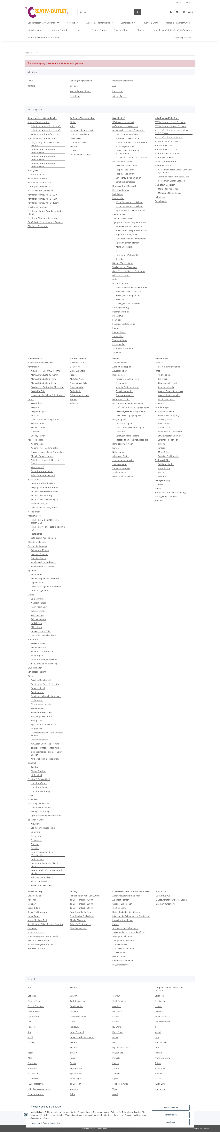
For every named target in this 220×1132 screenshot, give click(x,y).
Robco (158, 1063)
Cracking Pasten (165, 419)
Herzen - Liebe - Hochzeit (82, 130)
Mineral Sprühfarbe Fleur (43, 483)
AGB (114, 86)
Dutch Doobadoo (78, 1016)
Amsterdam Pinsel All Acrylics (45, 684)
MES (114, 1042)
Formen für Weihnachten (127, 255)
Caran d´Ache (34, 1001)
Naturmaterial (76, 387)
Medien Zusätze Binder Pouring (42, 663)
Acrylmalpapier (119, 362)
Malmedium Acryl (36, 174)
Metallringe (117, 194)
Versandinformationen (80, 91)
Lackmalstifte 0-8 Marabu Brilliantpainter (43, 151)
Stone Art (32, 903)
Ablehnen (170, 1122)
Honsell (31, 1027)
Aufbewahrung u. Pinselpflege (45, 759)
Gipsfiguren (33, 170)
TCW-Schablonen (36, 1083)
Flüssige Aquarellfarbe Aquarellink (47, 452)
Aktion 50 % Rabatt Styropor (129, 226)
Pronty (115, 924)
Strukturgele (37, 655)
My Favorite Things (121, 1047)
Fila (29, 1021)
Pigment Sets (37, 582)
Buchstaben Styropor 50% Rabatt (131, 230)
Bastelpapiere (118, 375)
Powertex (32, 899)
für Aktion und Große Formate (45, 743)
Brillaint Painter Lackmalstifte (41, 138)
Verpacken (117, 352)
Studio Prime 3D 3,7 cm (166, 149)
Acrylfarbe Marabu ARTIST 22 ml (43, 194)
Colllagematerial (38, 619)
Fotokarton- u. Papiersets (127, 379)
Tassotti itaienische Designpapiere (132, 439)
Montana (74, 1047)
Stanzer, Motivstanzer (122, 218)
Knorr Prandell (77, 1032)
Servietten (120, 431)
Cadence (32, 995)
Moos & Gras (164, 452)
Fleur (72, 1021)
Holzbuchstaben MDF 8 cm (128, 291)
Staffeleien (33, 799)
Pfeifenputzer (118, 214)
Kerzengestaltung (120, 190)
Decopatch (117, 1011)
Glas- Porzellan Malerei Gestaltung (128, 271)
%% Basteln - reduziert (123, 122)
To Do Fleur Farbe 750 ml (81, 908)
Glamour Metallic (166, 387)
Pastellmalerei (34, 515)
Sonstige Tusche (38, 558)
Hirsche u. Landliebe (79, 134)
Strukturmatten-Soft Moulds (44, 659)
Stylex (115, 1078)
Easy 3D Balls (34, 908)
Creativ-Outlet (76, 1006)
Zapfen (73, 399)
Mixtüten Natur (77, 379)
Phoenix (158, 1052)
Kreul (30, 1037)
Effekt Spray (36, 627)
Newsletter (75, 96)
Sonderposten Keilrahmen (167, 153)
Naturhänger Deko (78, 383)
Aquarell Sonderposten (38, 122)
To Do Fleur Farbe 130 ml (81, 899)
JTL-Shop (205, 1128)
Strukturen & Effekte (164, 411)
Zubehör (74, 403)
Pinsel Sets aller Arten (41, 712)
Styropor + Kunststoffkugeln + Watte (129, 222)
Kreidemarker (118, 344)
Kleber (158, 488)
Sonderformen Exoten (165, 157)
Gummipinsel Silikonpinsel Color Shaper (46, 753)
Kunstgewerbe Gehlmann (82, 1037)
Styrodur (120, 259)
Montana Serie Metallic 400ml (45, 491)
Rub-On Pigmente (39, 590)
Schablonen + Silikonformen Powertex (45, 924)
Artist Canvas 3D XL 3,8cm (167, 141)
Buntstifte (35, 832)
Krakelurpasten (38, 643)
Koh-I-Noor (117, 1032)
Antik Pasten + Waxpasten (170, 431)
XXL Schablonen (119, 952)
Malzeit (31, 1042)
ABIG (30, 987)
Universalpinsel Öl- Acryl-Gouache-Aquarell (47, 734)
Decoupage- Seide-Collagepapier (127, 403)
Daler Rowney (34, 1011)
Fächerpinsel (37, 700)
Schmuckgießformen (125, 146)
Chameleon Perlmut (167, 383)
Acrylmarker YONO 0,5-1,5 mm (45, 370)
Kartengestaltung (120, 307)
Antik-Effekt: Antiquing (168, 415)
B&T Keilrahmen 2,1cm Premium (170, 122)
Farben (31, 399)
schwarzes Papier (120, 456)
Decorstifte (36, 836)
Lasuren (162, 476)
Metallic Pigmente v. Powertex (45, 578)
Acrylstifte (35, 823)
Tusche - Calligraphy (37, 546)
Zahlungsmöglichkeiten (81, 80)
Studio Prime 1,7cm (164, 145)
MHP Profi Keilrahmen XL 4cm (169, 137)
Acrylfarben (36, 403)
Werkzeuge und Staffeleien (40, 190)
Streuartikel (117, 336)
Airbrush (35, 415)
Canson (73, 995)
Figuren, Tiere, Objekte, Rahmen (131, 210)
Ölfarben (35, 431)
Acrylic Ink (36, 407)
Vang (114, 1089)
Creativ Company (36, 1006)
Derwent (159, 1011)
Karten (115, 448)
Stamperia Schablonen (123, 940)
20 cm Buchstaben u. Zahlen (129, 206)
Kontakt (189, 2)
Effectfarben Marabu (37, 207)
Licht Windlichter (78, 142)
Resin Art (159, 362)
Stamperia (159, 1073)
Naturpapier (118, 452)
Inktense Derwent (39, 554)
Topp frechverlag (120, 1083)
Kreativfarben (37, 423)
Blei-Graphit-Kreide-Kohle (43, 828)
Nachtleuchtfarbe (39, 602)
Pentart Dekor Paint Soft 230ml (84, 895)
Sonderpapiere (119, 464)
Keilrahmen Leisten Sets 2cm (171, 180)
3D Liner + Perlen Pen (168, 439)
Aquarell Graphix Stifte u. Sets (45, 134)
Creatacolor (160, 1001)
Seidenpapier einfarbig (123, 460)
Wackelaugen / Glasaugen (124, 267)
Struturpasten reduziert (39, 186)
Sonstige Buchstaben (126, 182)
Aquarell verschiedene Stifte (44, 448)
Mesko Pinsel (161, 1042)
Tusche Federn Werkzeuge (43, 562)
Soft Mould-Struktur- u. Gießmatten (132, 157)
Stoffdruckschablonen (122, 960)
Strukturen (33, 639)
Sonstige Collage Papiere (127, 435)
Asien (72, 126)
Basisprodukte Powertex (39, 940)
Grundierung (164, 468)
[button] (171, 12)
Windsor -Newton (36, 1094)
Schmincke (33, 1073)
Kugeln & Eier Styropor (126, 234)
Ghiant (115, 1021)
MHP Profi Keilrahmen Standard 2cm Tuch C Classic (172, 131)
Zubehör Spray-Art (39, 503)
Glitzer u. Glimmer (121, 275)
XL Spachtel (36, 775)
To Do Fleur (75, 1083)
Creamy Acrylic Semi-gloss (170, 391)
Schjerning (160, 1068)
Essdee (115, 1016)
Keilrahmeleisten (163, 165)
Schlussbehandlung (37, 671)
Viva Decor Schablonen (123, 948)
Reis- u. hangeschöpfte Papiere (130, 427)
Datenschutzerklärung (52, 1123)
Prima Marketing (162, 1058)
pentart (73, 1052)
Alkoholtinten (34, 511)
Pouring (161, 444)
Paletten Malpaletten (41, 807)
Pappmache (117, 198)
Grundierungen (35, 667)
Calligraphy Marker (40, 550)
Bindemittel (36, 574)
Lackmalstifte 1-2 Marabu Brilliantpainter (43, 158)
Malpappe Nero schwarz (169, 193)
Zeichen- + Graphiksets (42, 877)
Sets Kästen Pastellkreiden (43, 538)
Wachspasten (37, 615)
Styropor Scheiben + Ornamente (131, 238)
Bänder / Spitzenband (122, 263)
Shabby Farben (38, 435)
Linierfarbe (163, 379)
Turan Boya (160, 1083)
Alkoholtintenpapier (121, 366)
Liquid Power (34, 916)
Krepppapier (122, 383)
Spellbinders (76, 1073)
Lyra (157, 1037)
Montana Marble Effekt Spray (44, 499)
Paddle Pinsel (37, 708)
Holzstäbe (120, 299)
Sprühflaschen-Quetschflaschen (46, 815)
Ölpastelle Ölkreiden (37, 542)
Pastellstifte (36, 533)
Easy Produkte (34, 895)
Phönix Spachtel (38, 771)
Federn (115, 279)
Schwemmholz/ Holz (79, 395)
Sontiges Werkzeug (40, 811)
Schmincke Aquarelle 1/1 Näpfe (46, 130)
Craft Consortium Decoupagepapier (132, 407)
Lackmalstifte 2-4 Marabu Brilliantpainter (43, 165)
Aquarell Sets (37, 444)
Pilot (30, 1058)
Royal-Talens (76, 1068)
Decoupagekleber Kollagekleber (130, 411)
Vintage (161, 448)
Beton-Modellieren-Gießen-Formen (128, 130)
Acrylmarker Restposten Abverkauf (47, 387)
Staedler (116, 1073)
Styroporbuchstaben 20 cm (128, 177)
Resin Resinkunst (39, 607)
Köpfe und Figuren (36, 932)
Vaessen (74, 1089)
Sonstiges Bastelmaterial (124, 324)
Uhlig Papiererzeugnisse (39, 1089)
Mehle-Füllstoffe (38, 647)
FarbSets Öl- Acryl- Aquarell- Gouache (45, 222)
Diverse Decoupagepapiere (128, 415)
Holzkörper (160, 197)
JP (155, 1027)
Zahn (72, 1094)
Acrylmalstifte (34, 366)
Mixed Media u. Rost (37, 920)
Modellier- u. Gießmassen (128, 138)
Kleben (31, 795)
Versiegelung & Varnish (166, 496)
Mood (115, 1094)
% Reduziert (161, 891)
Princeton (32, 1063)
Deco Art (74, 1011)
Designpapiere (119, 419)
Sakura (115, 1068)
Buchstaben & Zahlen (122, 161)
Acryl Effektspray (39, 411)
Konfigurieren (171, 1115)
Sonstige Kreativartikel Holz (128, 303)
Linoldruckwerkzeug (40, 791)
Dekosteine (75, 366)
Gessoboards (161, 201)
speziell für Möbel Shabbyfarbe (46, 747)
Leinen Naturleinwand (165, 161)
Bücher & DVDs (163, 895)
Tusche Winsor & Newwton (43, 566)
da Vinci (158, 1006)
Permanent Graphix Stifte (39, 182)
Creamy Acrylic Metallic (169, 395)
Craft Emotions (119, 908)
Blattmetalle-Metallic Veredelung (170, 492)
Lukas (115, 1037)
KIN (29, 1032)
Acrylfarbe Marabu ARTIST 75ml (43, 198)
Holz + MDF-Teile (120, 283)
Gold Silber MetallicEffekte (43, 635)
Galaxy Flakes (164, 427)
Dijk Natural (33, 1016)
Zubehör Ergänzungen (80, 924)
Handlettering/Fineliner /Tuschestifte (42, 853)
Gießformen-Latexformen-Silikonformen (128, 152)
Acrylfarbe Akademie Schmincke (43, 218)
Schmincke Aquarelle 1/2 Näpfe (46, 126)
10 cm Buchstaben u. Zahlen (129, 202)
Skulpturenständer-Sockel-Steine (171, 899)
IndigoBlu (74, 1027)
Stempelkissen (119, 332)
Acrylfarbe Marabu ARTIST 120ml (43, 203)
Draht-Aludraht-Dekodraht (124, 186)
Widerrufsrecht (119, 96)
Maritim (73, 146)
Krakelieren (36, 623)
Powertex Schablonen (122, 920)
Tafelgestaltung (119, 340)
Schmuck (116, 320)
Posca (72, 1058)
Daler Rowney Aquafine (42, 471)
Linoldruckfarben (39, 783)
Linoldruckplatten (39, 787)
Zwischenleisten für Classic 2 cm (173, 176)
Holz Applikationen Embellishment (132, 287)
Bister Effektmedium (37, 912)
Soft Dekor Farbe (166, 464)
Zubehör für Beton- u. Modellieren (132, 142)
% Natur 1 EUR (77, 362)
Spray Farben (34, 479)
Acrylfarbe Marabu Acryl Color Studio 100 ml (45, 212)
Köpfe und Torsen (124, 246)
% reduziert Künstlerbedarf (40, 362)
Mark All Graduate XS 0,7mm (44, 375)
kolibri (158, 1032)
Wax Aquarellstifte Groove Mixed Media (46, 872)
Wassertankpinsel (39, 739)
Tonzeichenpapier (124, 391)
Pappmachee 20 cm (125, 173)
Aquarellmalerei (35, 439)
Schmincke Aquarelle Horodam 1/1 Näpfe (47, 461)
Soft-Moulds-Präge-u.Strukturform (128, 932)
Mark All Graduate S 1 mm (43, 379)
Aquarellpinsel (38, 688)
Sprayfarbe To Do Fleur (81, 912)
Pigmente (32, 570)
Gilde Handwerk (162, 1021)
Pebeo (30, 1052)
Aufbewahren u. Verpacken (125, 126)
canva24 (116, 995)
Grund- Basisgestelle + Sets (40, 944)
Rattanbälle (75, 391)
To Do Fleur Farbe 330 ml (81, 903)
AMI (114, 987)
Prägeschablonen (120, 964)
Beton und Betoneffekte (127, 134)
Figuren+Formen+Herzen (127, 242)
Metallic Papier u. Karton (127, 387)
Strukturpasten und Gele (169, 435)
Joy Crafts (116, 1027)
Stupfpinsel (36, 728)
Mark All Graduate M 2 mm (43, 383)
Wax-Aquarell (37, 467)
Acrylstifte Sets (38, 391)
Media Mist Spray (166, 399)
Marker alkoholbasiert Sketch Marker (44, 865)
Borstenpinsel (37, 692)
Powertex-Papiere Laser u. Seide (43, 936)
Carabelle (159, 995)
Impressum (35, 1123)
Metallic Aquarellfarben (42, 456)
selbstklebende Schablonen (125, 928)
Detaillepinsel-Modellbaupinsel (45, 696)
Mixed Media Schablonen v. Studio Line (130, 916)
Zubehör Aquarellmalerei (43, 475)
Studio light (75, 1078)
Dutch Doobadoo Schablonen (126, 912)
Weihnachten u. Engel (80, 154)
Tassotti (158, 1078)
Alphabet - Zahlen (120, 899)
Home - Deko (76, 138)
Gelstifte (35, 848)
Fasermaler (36, 840)
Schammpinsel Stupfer (41, 716)
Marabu (73, 1042)
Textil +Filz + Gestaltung (123, 348)
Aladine (73, 987)
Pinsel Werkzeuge (78, 928)
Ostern (73, 150)
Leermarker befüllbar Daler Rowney (48, 395)
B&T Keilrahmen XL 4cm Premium (170, 126)
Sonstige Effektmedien (168, 456)
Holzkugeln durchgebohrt (128, 295)
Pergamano (117, 1052)
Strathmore (33, 1078)
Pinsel (30, 676)
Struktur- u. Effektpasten (42, 651)
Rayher (115, 1063)
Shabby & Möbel (162, 460)
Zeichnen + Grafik (36, 819)
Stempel (116, 328)
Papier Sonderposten (37, 178)
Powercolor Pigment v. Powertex (46, 586)
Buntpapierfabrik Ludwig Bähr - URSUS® (170, 989)
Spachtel (32, 763)
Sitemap (74, 86)
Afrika (72, 122)
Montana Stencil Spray (41, 495)
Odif (157, 1047)
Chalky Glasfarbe (78, 920)
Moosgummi (118, 315)
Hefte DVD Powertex (37, 948)
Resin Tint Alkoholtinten (169, 366)
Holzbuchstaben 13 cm (126, 165)
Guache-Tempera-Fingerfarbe (45, 419)
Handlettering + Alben (122, 444)
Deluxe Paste (164, 423)
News (179, 2)
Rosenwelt (32, 1068)
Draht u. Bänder (77, 370)
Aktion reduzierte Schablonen (126, 895)
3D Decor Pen (37, 598)
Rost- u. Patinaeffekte (41, 631)
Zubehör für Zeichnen (41, 885)
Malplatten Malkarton (165, 184)
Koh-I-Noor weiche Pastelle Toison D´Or (48, 528)
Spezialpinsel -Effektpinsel (43, 724)
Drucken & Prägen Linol (39, 779)
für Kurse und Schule (41, 704)
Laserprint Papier (124, 423)
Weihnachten (118, 956)
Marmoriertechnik (120, 311)
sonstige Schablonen (122, 936)
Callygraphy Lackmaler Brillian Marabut (45, 144)
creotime (116, 1006)
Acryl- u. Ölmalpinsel (41, 680)
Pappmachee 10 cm (125, 169)
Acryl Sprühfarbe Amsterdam (45, 487)
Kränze (73, 375)
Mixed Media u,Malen (122, 476)
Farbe (157, 370)
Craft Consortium (78, 1001)
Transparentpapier (125, 395)
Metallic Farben (38, 427)
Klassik (161, 484)
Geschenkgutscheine (165, 903)
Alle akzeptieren (170, 1107)
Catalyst (34, 767)
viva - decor (160, 1089)
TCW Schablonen (120, 944)
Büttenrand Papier (121, 399)
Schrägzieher (37, 720)
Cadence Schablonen (122, 903)
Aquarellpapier (119, 370)
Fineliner (35, 844)
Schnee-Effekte (38, 611)
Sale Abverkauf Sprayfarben (44, 507)
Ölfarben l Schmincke (38, 226)
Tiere (118, 251)
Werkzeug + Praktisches (39, 803)
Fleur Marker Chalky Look (82, 916)
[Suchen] (105, 12)
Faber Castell (161, 1016)
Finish (161, 472)
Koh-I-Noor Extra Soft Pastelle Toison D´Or (45, 521)
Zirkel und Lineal (39, 881)
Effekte (31, 594)
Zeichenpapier (119, 472)
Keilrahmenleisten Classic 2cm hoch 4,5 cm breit (175, 171)
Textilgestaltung (162, 480)
